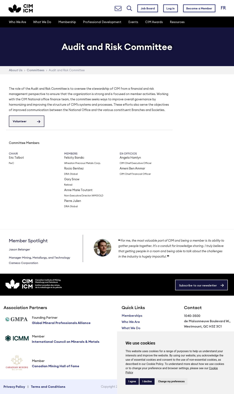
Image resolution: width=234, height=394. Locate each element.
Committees (35, 70)
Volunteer (20, 121)
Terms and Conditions (48, 387)
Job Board (148, 8)
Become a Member (199, 8)
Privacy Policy (14, 387)
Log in (170, 8)
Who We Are (131, 322)
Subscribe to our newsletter (198, 285)
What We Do (131, 328)
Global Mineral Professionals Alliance (61, 323)
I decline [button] (147, 381)
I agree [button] (132, 381)
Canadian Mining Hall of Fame (55, 366)
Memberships (132, 316)
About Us (16, 70)
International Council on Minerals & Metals (65, 342)
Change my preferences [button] (171, 381)
